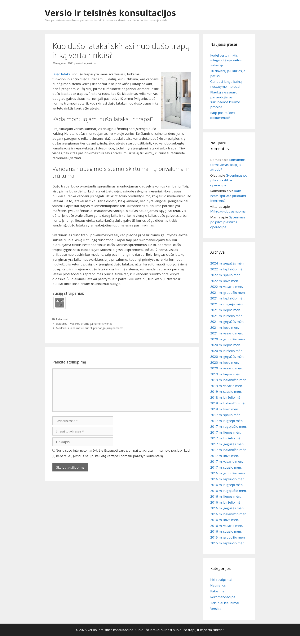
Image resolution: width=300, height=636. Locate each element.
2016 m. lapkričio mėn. (227, 479)
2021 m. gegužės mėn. (227, 321)
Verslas (215, 608)
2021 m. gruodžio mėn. (227, 292)
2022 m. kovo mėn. (224, 281)
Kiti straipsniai (221, 579)
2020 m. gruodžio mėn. (227, 339)
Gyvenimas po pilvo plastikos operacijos (228, 180)
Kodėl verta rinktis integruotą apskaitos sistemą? (226, 60)
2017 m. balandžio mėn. (228, 450)
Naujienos (218, 585)
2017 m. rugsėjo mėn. (226, 421)
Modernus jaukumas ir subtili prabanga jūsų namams (89, 328)
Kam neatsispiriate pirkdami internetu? (228, 196)
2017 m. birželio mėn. (226, 438)
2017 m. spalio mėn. (225, 415)
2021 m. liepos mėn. (225, 310)
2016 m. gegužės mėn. (227, 508)
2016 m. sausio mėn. (226, 531)
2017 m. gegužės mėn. (227, 444)
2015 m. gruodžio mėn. (227, 537)
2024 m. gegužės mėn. (227, 263)
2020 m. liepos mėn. (225, 345)
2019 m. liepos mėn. (225, 374)
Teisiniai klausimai (224, 603)
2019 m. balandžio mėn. (228, 380)
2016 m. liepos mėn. (225, 496)
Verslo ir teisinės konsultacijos (110, 13)
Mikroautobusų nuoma (228, 211)
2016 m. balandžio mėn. (228, 514)
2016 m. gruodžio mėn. (227, 473)
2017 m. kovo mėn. (224, 455)
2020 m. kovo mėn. (224, 362)
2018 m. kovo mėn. (224, 409)
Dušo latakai (62, 74)
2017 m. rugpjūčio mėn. (228, 426)
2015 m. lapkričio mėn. (227, 543)
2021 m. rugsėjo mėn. (226, 304)
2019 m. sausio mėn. (226, 391)
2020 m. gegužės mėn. (227, 356)
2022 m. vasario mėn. (226, 286)
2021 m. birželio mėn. (226, 316)
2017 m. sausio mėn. (226, 467)
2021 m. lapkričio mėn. (227, 298)
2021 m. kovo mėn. (224, 327)
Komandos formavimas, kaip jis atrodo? (227, 164)
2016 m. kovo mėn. (224, 520)
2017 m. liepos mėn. (225, 432)
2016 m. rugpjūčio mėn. (228, 490)
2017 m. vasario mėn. (226, 461)
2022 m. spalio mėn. (225, 275)
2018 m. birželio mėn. (226, 397)
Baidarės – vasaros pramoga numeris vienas (84, 323)
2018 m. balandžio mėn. (228, 403)
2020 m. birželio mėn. (226, 351)
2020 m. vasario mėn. (226, 368)
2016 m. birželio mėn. (226, 502)
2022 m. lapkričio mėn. (227, 269)
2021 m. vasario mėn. (226, 333)
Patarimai (62, 319)
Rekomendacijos (222, 597)
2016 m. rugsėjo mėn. (226, 485)
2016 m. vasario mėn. (226, 525)
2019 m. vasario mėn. (226, 386)
